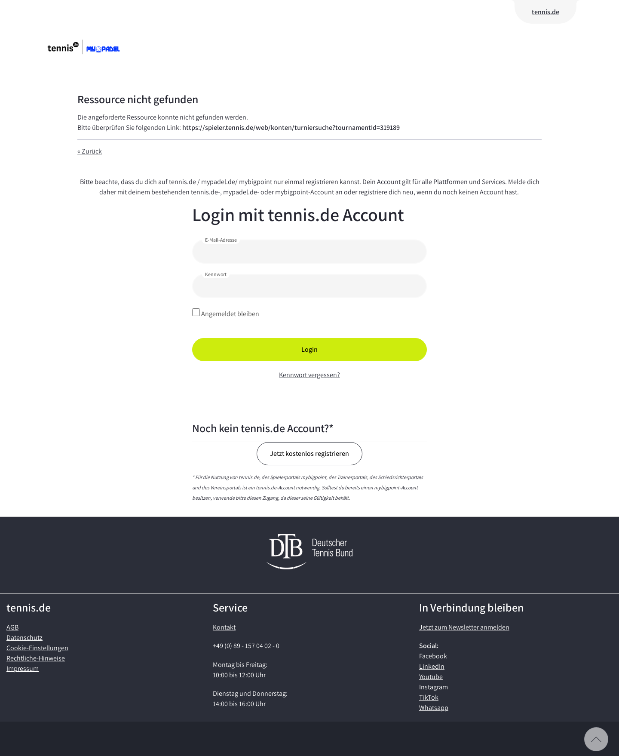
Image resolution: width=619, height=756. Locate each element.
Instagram (433, 686)
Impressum (22, 668)
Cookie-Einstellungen (37, 647)
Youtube (431, 676)
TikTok (428, 697)
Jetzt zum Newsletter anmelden (464, 627)
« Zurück (89, 151)
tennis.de (545, 11)
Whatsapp (433, 707)
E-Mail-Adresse (221, 240)
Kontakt (224, 627)
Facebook (433, 656)
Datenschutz (24, 637)
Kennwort (216, 274)
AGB (12, 627)
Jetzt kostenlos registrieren (309, 453)
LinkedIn (431, 666)
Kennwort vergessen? (309, 374)
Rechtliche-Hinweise (35, 658)
